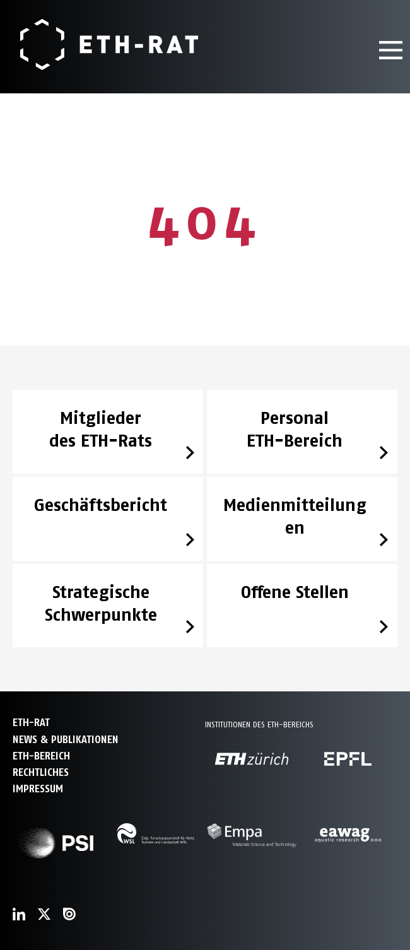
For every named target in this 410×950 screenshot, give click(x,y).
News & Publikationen (66, 740)
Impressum (38, 789)
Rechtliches (41, 772)
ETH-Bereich (41, 756)
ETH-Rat (31, 723)
